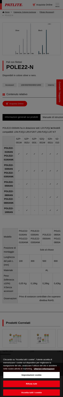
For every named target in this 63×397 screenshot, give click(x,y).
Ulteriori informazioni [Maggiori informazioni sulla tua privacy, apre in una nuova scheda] (44, 372)
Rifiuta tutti (31, 387)
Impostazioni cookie (32, 378)
